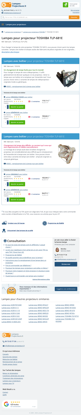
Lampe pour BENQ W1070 (65, 310)
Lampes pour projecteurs (13, 32)
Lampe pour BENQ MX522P (39, 319)
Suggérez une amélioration (66, 289)
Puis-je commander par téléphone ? (18, 265)
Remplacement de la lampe (12, 362)
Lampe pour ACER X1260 (11, 313)
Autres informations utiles (41, 279)
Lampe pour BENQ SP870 (38, 322)
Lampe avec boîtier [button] (18, 97)
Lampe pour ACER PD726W (12, 305)
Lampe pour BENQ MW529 (38, 313)
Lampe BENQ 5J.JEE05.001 (11, 322)
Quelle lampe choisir (10, 364)
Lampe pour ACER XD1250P (12, 319)
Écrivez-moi (66, 264)
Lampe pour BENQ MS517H (39, 310)
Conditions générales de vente (13, 376)
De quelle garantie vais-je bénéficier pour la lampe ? (24, 258)
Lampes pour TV (8, 383)
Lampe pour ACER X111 (10, 308)
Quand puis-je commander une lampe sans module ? (24, 276)
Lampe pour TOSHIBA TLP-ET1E (67, 316)
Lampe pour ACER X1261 (11, 316)
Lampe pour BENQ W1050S (66, 308)
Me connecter (75, 10)
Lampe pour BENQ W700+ (65, 313)
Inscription (76, 12)
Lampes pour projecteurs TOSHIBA (34, 32)
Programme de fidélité (13, 255)
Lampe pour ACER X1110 (11, 310)
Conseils (6, 354)
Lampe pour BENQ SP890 (65, 305)
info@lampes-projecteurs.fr (11, 13)
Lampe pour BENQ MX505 (38, 316)
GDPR (5, 395)
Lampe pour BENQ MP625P (39, 308)
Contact (5, 392)
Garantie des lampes (10, 357)
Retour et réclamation (10, 373)
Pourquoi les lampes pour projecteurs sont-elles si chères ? (26, 268)
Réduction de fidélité (10, 359)
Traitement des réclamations (13, 378)
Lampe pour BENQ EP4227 (38, 305)
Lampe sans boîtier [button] (15, 174)
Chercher (74, 17)
